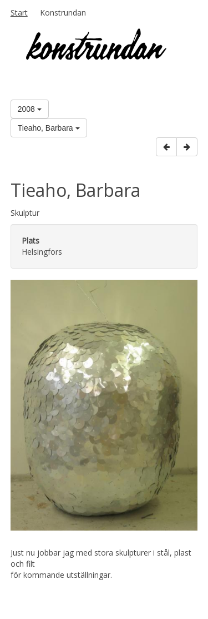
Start (19, 12)
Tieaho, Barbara (49, 127)
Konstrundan (63, 12)
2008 (30, 109)
